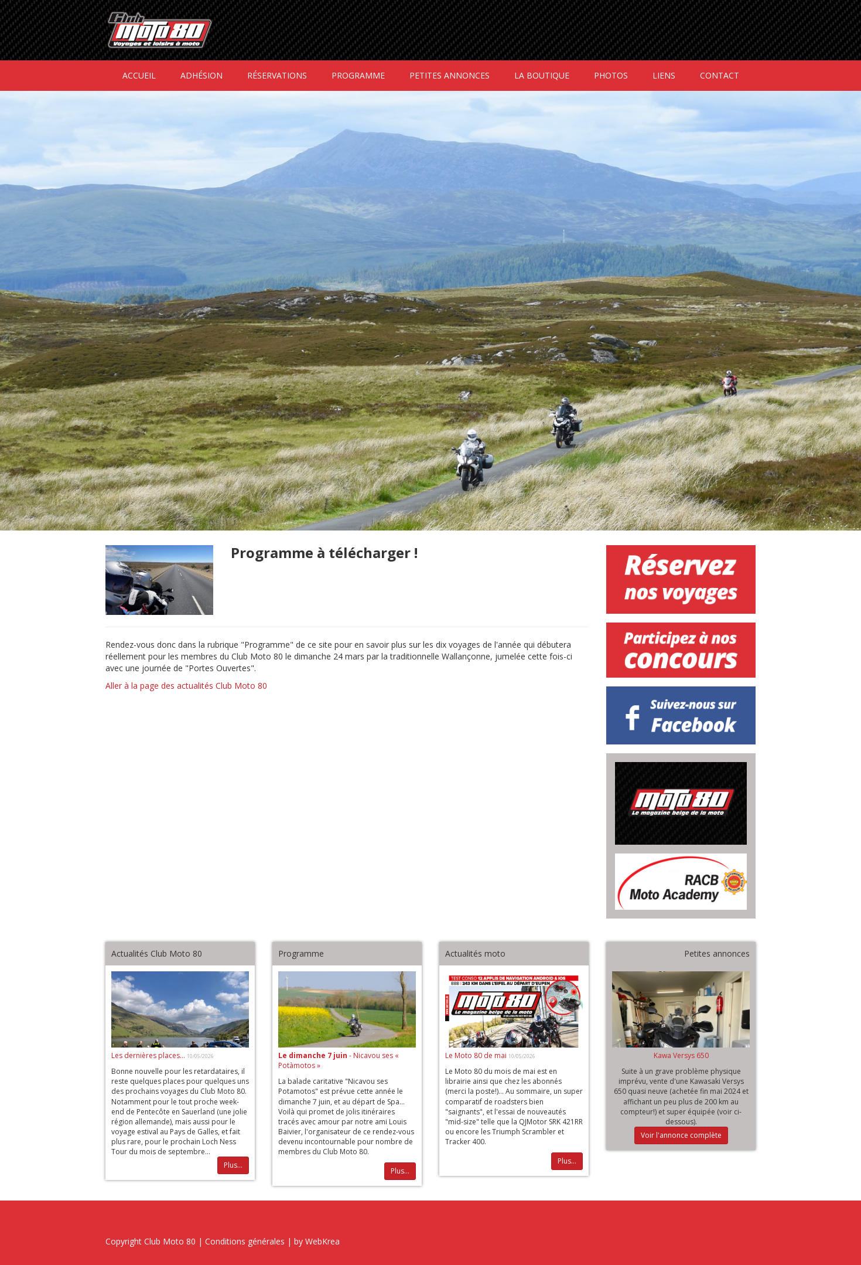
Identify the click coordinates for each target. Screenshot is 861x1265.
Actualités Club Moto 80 (156, 953)
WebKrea (322, 1241)
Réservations (277, 75)
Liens (663, 75)
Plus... (233, 1165)
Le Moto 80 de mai (476, 1055)
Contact (719, 75)
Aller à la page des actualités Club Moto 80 (186, 685)
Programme (358, 75)
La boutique (541, 75)
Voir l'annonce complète (681, 1135)
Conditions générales (245, 1241)
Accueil (139, 75)
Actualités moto (475, 953)
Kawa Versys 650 (681, 1055)
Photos (611, 75)
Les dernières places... (149, 1055)
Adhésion (201, 75)
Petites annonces (449, 75)
